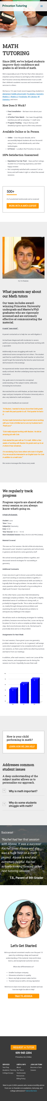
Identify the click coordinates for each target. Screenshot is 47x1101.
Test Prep (6, 1067)
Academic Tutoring (9, 1070)
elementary (7, 94)
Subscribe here (31, 1091)
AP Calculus (32, 97)
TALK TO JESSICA (23, 996)
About (19, 1067)
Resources (20, 1076)
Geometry (39, 94)
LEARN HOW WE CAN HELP (22, 746)
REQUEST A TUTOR (23, 1047)
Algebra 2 (14, 97)
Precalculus (23, 97)
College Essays (8, 1073)
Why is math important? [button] (23, 791)
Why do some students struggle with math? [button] (22, 804)
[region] (23, 855)
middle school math (18, 94)
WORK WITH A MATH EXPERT (22, 206)
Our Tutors (20, 1070)
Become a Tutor (36, 1067)
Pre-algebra (31, 94)
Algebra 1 (6, 97)
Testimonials (21, 1073)
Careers (33, 1070)
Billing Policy (21, 1079)
